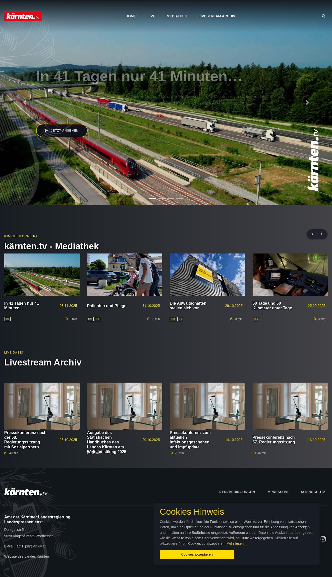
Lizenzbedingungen (236, 492)
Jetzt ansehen (62, 130)
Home (131, 16)
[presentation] (315, 234)
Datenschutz (312, 492)
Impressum (277, 492)
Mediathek (177, 16)
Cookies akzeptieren (197, 554)
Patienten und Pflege (106, 306)
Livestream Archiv (217, 16)
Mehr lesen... (236, 543)
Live (151, 16)
